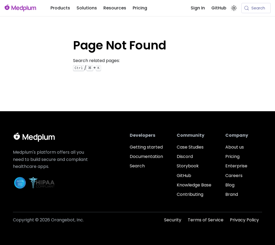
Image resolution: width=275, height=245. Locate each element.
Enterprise (236, 166)
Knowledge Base (194, 185)
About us (234, 147)
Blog (229, 185)
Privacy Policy (244, 220)
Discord (185, 156)
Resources (114, 8)
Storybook (188, 166)
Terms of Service (205, 220)
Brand (231, 194)
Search (137, 166)
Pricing (140, 8)
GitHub (218, 8)
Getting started (146, 147)
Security (172, 220)
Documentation (146, 156)
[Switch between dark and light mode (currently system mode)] (234, 8)
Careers (234, 175)
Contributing (190, 194)
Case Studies (190, 147)
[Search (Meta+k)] (256, 8)
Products (60, 8)
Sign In (198, 8)
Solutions (87, 8)
